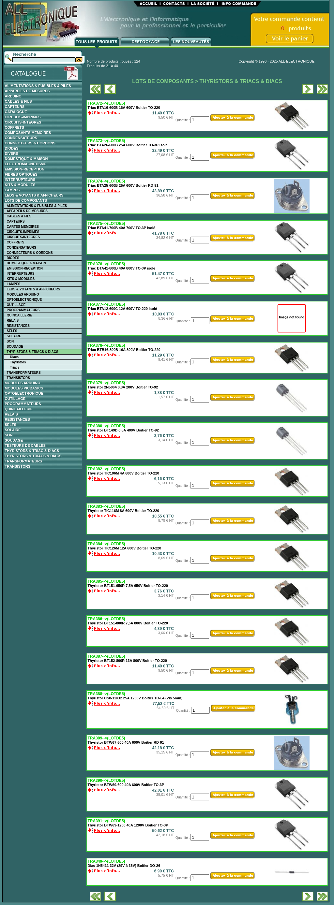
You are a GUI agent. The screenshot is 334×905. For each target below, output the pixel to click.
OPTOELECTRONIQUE (24, 299)
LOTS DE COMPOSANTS (26, 200)
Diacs (14, 357)
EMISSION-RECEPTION (25, 169)
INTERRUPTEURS (20, 180)
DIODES (12, 148)
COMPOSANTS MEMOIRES (28, 133)
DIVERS (11, 153)
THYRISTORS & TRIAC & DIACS (32, 451)
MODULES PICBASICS (24, 388)
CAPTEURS (15, 107)
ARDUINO (13, 96)
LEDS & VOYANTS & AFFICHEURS (34, 195)
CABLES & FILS (18, 101)
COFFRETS (14, 127)
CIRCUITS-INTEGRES (23, 122)
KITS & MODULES (20, 185)
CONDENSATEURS (21, 138)
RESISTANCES (18, 326)
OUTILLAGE (16, 305)
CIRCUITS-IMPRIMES (23, 117)
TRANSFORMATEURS (24, 372)
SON (10, 341)
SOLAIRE (14, 336)
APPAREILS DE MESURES (27, 91)
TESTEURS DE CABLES (25, 445)
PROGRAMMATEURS (23, 310)
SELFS (12, 331)
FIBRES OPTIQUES (21, 174)
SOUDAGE (15, 346)
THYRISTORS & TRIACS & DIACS (32, 352)
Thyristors (18, 362)
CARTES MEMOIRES (23, 226)
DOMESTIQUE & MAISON (26, 159)
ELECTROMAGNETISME (25, 164)
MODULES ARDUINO (23, 294)
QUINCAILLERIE (19, 315)
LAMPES (12, 190)
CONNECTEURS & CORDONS (30, 143)
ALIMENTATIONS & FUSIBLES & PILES (38, 86)
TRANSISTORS (18, 378)
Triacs (15, 367)
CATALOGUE (16, 112)
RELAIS (13, 320)
